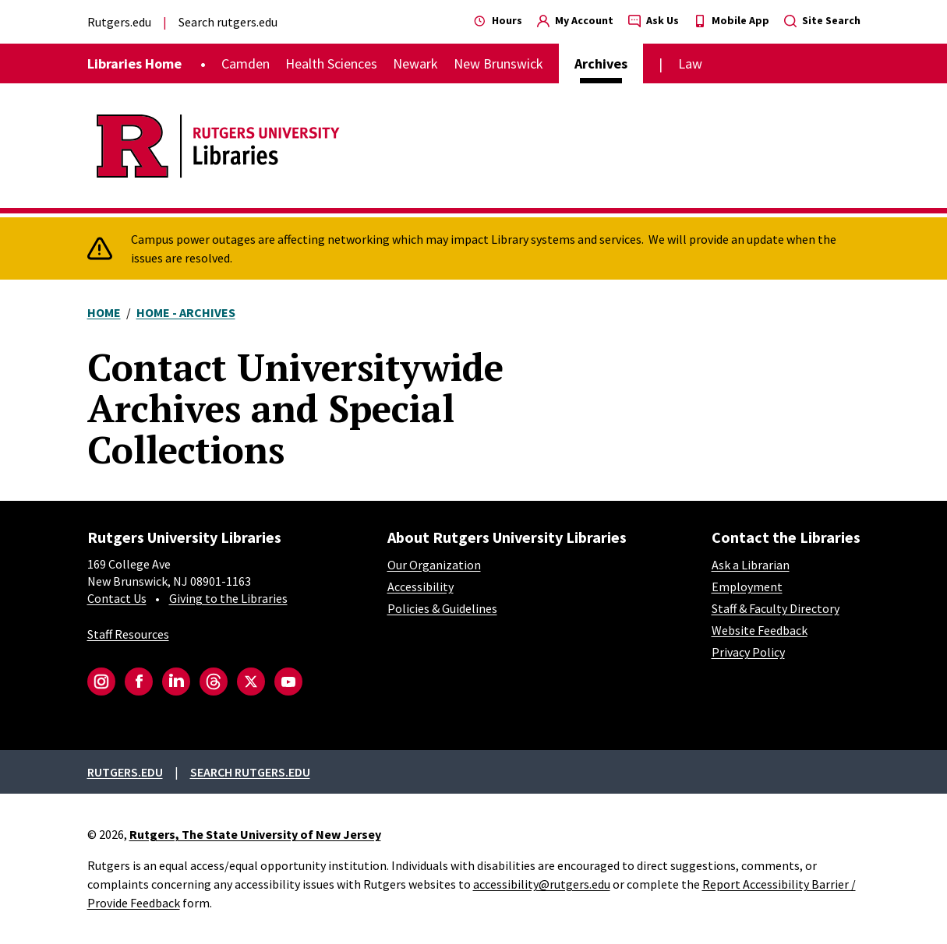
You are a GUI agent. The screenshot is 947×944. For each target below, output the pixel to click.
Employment (747, 586)
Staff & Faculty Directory (775, 608)
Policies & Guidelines (442, 608)
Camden (245, 63)
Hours (498, 20)
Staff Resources (128, 634)
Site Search (822, 20)
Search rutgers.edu (227, 22)
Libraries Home (134, 63)
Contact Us (117, 598)
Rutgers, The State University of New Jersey (255, 834)
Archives (600, 63)
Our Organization (434, 564)
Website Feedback (759, 630)
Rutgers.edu (119, 22)
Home (104, 312)
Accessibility (420, 586)
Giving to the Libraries (228, 598)
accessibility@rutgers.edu (541, 884)
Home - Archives (185, 312)
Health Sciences (331, 63)
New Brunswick (498, 63)
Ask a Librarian (751, 564)
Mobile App (731, 20)
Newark (415, 63)
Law (690, 63)
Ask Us (653, 20)
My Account (575, 20)
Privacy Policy (748, 652)
